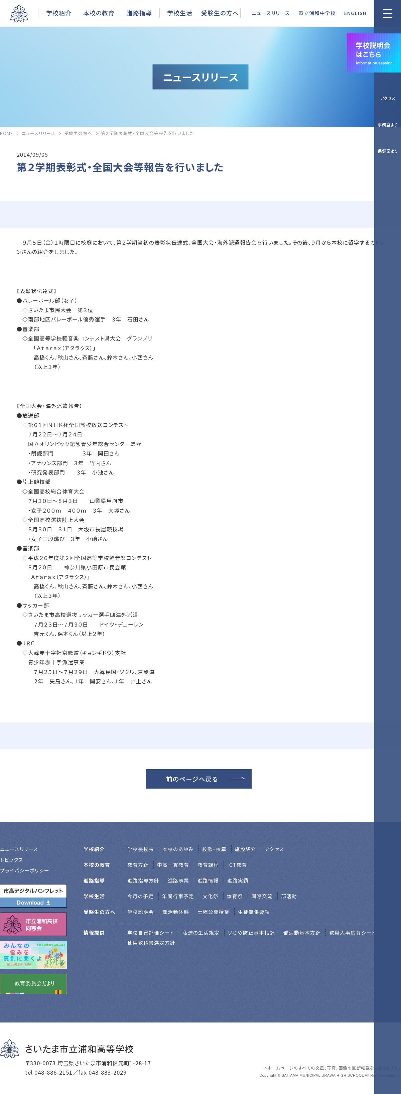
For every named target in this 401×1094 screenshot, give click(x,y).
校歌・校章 (214, 848)
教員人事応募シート (352, 932)
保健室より (388, 151)
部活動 (289, 896)
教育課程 (208, 864)
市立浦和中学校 (317, 12)
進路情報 (208, 880)
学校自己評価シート (150, 932)
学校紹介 (59, 12)
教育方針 (138, 864)
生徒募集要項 (254, 911)
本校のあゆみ (178, 848)
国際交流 (262, 896)
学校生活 (179, 12)
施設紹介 (245, 848)
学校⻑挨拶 (140, 848)
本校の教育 (99, 12)
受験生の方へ (220, 12)
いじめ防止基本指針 (251, 932)
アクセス (388, 98)
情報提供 (94, 932)
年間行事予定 (178, 896)
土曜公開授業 (213, 911)
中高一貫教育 (173, 864)
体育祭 (235, 896)
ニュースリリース (271, 12)
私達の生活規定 (201, 932)
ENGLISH (355, 12)
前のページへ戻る (192, 778)
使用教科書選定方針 (151, 942)
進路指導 (139, 12)
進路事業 (178, 880)
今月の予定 (140, 896)
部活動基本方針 (302, 932)
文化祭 (211, 896)
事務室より (388, 124)
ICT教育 (237, 864)
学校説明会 (140, 911)
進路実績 (238, 880)
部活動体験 (175, 911)
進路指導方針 (143, 880)
